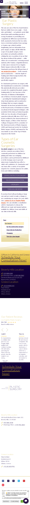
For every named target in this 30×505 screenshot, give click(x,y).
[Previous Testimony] (2, 345)
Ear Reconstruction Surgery (15, 175)
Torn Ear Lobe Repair (15, 189)
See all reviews (8, 385)
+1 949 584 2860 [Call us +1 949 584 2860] (19, 275)
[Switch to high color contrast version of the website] (1, 1)
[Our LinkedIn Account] (13, 481)
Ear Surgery (8, 223)
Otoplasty (15, 184)
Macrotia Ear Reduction (15, 180)
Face (4, 220)
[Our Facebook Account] (3, 481)
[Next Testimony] (7, 345)
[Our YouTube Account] (3, 485)
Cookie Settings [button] (14, 501)
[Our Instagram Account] (8, 481)
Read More (6, 501)
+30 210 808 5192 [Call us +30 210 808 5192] (8, 286)
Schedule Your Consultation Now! (14, 259)
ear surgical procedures (8, 71)
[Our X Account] (18, 481)
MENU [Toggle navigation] (24, 3)
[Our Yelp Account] (24, 481)
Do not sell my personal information (11, 498)
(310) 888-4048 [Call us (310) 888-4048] (8, 273)
